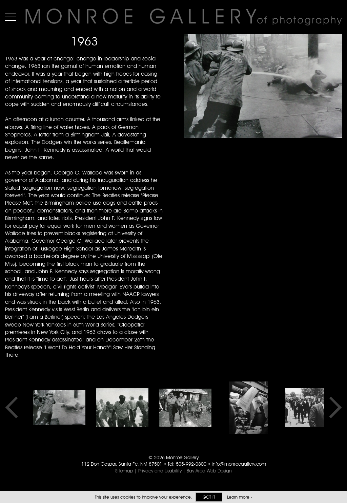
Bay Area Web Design (209, 470)
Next (333, 407)
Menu (10, 16)
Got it (209, 497)
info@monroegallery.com (239, 464)
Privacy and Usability (160, 470)
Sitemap (124, 470)
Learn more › (239, 497)
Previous (14, 407)
